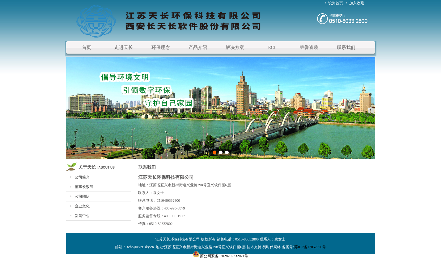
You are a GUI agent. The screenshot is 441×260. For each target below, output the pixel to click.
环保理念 (160, 47)
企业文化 (82, 206)
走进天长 (123, 47)
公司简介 (82, 177)
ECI (271, 47)
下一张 (368, 108)
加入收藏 (356, 3)
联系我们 (346, 47)
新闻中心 (82, 216)
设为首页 (335, 3)
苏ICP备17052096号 (310, 247)
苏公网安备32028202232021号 (224, 256)
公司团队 (82, 196)
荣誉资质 (309, 47)
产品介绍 (198, 47)
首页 (86, 47)
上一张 (73, 108)
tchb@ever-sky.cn (141, 247)
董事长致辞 (84, 187)
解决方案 (235, 47)
